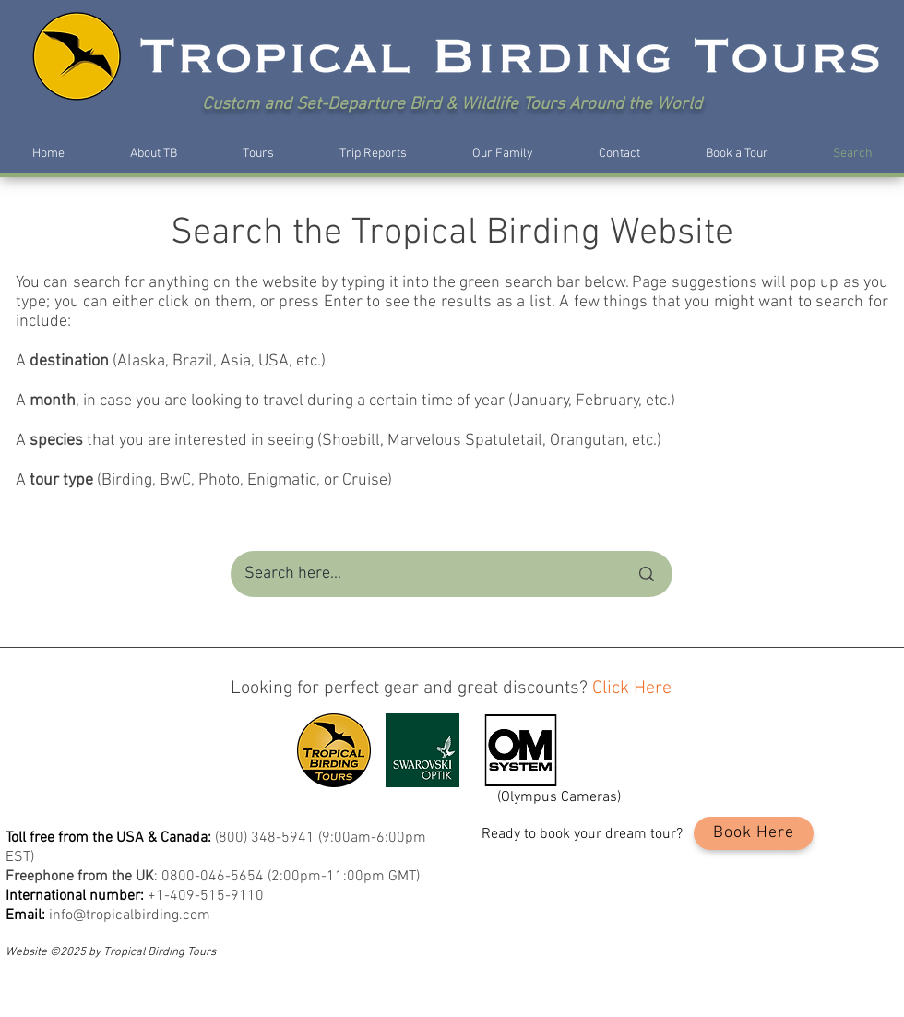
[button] (153, 154)
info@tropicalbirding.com (129, 915)
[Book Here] (754, 833)
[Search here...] (422, 574)
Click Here (632, 688)
